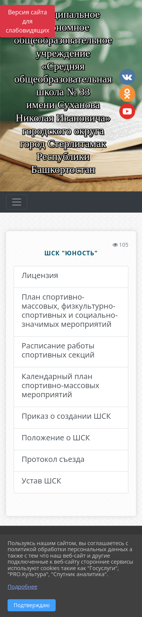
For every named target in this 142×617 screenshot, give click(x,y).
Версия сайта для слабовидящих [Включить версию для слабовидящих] (27, 21)
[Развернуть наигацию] (16, 202)
